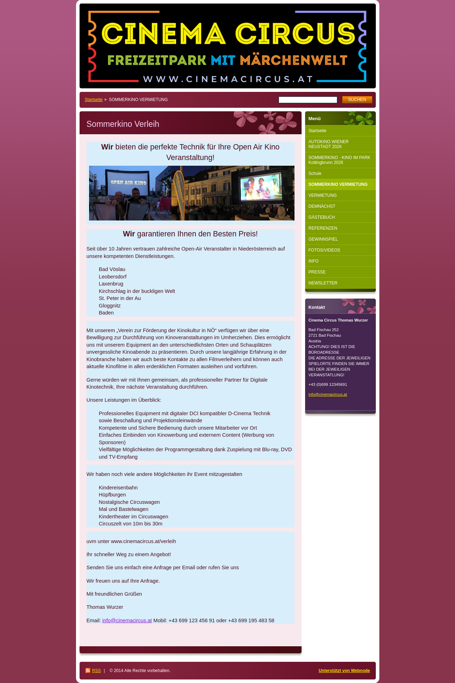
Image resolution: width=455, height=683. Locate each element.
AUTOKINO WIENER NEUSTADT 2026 (329, 144)
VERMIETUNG (323, 195)
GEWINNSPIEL (323, 239)
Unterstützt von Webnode (344, 670)
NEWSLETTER (323, 283)
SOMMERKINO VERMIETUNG (338, 184)
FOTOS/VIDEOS (324, 250)
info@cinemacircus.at (127, 620)
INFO (314, 261)
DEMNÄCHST (322, 206)
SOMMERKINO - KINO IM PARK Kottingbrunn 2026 (340, 160)
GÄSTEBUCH (322, 217)
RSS (96, 670)
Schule (315, 173)
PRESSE (317, 272)
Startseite (94, 99)
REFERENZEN (323, 228)
